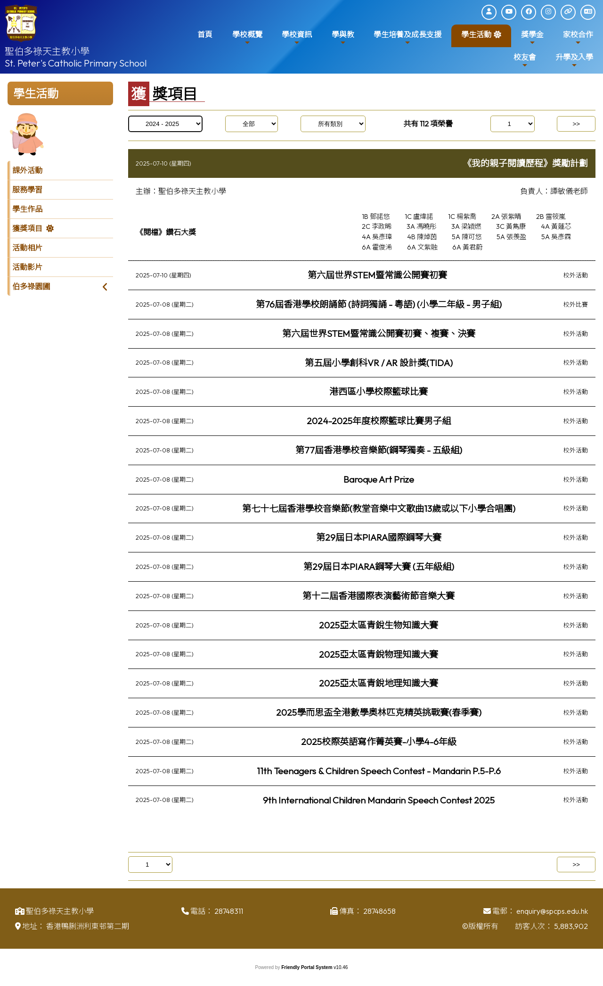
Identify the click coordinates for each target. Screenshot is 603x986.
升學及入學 (574, 60)
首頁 (204, 34)
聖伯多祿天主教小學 (47, 51)
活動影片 (27, 267)
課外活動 (27, 170)
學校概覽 (247, 38)
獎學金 (532, 38)
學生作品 (27, 209)
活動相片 (27, 247)
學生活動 (476, 38)
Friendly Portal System (307, 967)
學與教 (343, 38)
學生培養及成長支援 (407, 38)
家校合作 (578, 38)
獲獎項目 (27, 228)
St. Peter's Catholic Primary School (76, 63)
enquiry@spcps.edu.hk (552, 914)
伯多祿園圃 (31, 286)
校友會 (524, 60)
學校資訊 (297, 38)
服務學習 (27, 189)
